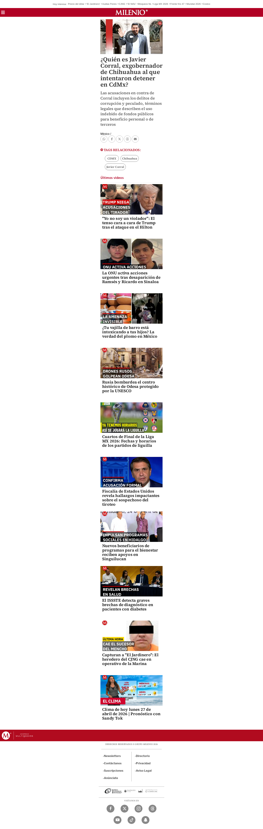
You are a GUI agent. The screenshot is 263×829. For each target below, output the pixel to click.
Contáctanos (113, 763)
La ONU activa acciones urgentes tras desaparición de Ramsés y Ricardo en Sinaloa (131, 277)
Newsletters (112, 756)
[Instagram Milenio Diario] (138, 809)
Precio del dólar (76, 4)
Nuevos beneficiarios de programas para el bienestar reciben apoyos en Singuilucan (130, 552)
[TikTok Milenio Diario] (131, 820)
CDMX (111, 158)
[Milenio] (131, 12)
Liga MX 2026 (161, 4)
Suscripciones (113, 770)
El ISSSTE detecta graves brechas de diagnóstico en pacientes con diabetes (127, 604)
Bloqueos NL (144, 4)
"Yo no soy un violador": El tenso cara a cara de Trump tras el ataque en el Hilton (129, 223)
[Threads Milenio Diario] (152, 809)
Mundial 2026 (194, 4)
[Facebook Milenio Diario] (110, 809)
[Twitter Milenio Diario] (124, 809)
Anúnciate (111, 778)
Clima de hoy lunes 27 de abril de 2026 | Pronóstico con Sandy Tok (131, 714)
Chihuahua (129, 158)
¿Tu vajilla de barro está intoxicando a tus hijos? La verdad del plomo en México (129, 332)
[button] (3, 13)
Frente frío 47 (177, 4)
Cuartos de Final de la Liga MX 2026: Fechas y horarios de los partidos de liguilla (129, 441)
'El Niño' (131, 4)
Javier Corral (115, 167)
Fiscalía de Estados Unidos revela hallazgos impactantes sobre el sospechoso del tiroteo (131, 497)
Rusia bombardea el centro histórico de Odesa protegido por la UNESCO (130, 386)
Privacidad (143, 763)
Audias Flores (109, 4)
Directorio (143, 756)
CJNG (122, 4)
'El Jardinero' (93, 4)
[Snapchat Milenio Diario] (145, 820)
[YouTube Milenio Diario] (117, 820)
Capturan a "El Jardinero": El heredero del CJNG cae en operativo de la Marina (130, 659)
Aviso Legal (144, 770)
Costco (206, 4)
